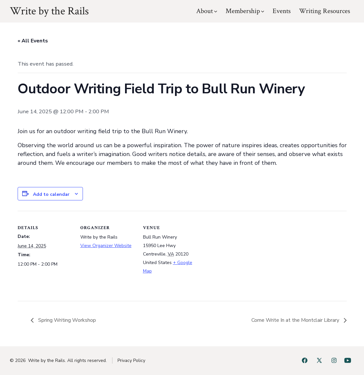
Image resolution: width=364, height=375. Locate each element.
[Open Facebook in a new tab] (304, 360)
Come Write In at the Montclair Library (295, 320)
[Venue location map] (240, 255)
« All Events (33, 40)
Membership (245, 11)
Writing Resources (324, 11)
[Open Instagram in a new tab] (334, 360)
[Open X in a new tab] (319, 360)
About (206, 11)
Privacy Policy (131, 360)
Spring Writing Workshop (66, 320)
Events (282, 11)
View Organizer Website (106, 245)
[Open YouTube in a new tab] (347, 360)
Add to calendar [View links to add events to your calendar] (51, 194)
